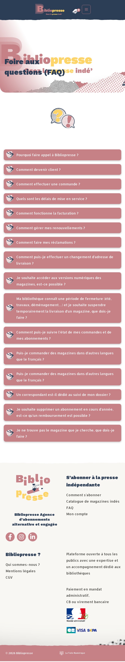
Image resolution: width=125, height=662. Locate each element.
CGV (9, 578)
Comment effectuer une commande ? (48, 185)
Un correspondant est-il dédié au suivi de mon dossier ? (63, 395)
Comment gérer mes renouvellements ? (50, 228)
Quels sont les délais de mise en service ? (51, 199)
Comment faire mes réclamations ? (45, 243)
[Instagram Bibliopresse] (21, 537)
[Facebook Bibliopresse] (10, 537)
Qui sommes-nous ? (23, 565)
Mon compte (77, 514)
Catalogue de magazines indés (93, 502)
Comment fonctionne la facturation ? (47, 214)
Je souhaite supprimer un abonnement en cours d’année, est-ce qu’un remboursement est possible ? (64, 413)
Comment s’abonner (83, 495)
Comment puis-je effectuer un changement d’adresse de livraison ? (64, 260)
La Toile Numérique (75, 653)
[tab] (62, 155)
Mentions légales (21, 571)
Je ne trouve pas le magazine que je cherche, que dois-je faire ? (65, 433)
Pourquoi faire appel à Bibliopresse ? (47, 155)
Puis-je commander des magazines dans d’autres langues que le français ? (65, 357)
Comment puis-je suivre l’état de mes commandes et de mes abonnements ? (63, 336)
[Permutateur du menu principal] (87, 9)
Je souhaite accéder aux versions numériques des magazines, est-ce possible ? (58, 281)
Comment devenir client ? (38, 170)
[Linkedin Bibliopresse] (32, 537)
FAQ (69, 508)
